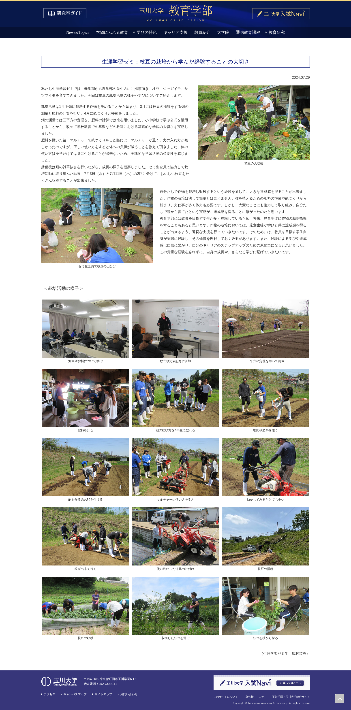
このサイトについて (226, 696)
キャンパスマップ (75, 694)
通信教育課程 (248, 32)
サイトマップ (103, 694)
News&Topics (77, 32)
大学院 (223, 32)
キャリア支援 (175, 32)
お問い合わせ (129, 694)
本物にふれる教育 (112, 32)
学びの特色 (147, 32)
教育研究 (277, 32)
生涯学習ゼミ (274, 653)
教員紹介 (202, 32)
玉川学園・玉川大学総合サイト (291, 696)
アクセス (49, 694)
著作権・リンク (255, 696)
